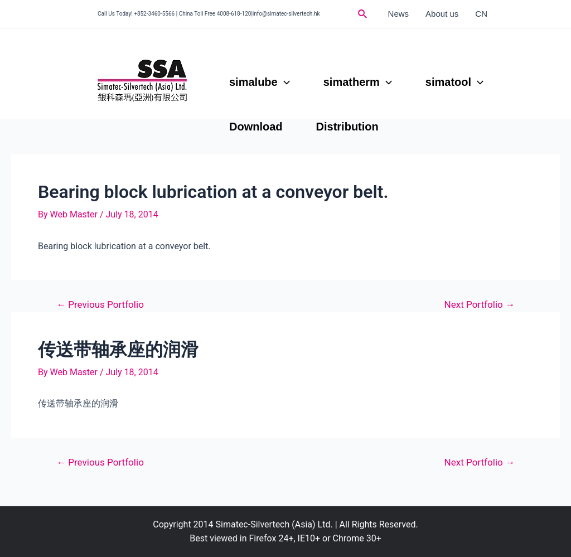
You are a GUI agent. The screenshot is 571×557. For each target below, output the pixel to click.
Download (256, 126)
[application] (284, 82)
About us (441, 13)
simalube (259, 82)
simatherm (357, 82)
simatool (454, 82)
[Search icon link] (363, 14)
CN (481, 13)
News (398, 13)
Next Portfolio (479, 304)
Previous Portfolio (100, 304)
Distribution (347, 126)
